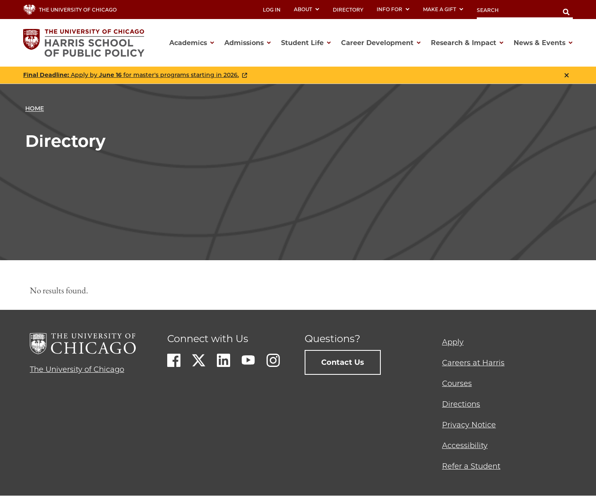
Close (566, 75)
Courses (457, 383)
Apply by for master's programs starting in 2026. (131, 75)
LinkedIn (223, 360)
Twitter (198, 360)
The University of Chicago (77, 369)
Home (34, 108)
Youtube (248, 360)
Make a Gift (443, 9)
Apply (453, 342)
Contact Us (342, 362)
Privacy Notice (469, 424)
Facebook (173, 360)
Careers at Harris (473, 362)
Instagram (273, 360)
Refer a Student (471, 466)
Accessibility (465, 445)
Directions (461, 404)
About (307, 9)
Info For (393, 9)
